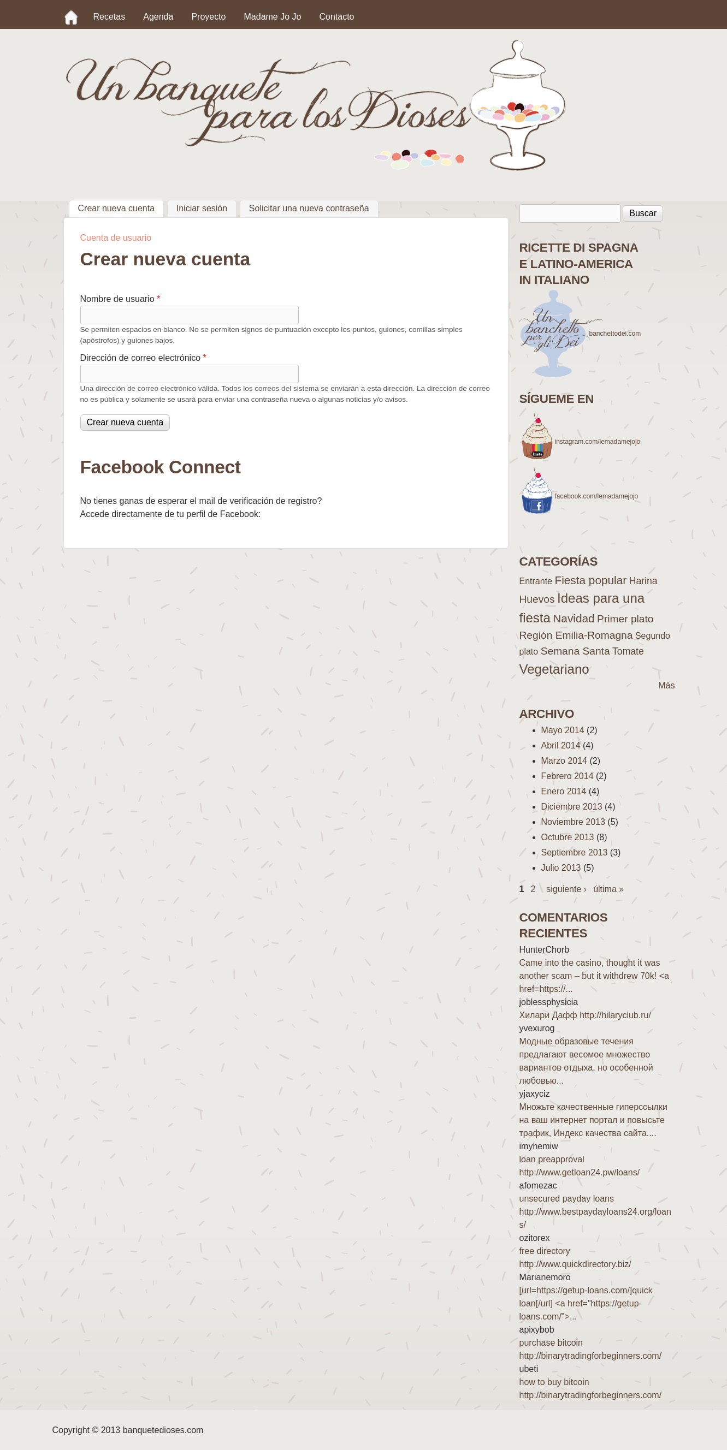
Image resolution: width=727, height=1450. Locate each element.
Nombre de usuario (120, 299)
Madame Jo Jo (273, 16)
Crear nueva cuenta (121, 207)
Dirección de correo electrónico (143, 357)
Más (666, 685)
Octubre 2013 (567, 837)
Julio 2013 (561, 867)
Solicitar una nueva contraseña (309, 208)
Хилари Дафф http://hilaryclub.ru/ (585, 1015)
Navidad (573, 618)
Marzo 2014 (564, 760)
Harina (643, 580)
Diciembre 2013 (571, 806)
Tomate (628, 651)
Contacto (336, 16)
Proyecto (208, 16)
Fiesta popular (590, 580)
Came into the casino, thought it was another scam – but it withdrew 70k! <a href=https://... (594, 976)
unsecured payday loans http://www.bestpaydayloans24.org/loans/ (595, 1211)
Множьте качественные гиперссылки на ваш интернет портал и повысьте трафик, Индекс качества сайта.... (593, 1120)
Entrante (535, 581)
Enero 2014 (564, 791)
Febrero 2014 (567, 776)
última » (608, 889)
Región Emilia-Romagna (576, 635)
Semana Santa (575, 651)
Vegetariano (554, 669)
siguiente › (566, 889)
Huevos (537, 599)
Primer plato (625, 619)
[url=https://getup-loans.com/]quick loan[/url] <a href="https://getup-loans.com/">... (586, 1303)
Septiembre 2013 (574, 852)
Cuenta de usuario (116, 237)
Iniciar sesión (201, 208)
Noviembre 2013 (573, 822)
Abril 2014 (561, 745)
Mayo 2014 (562, 730)
